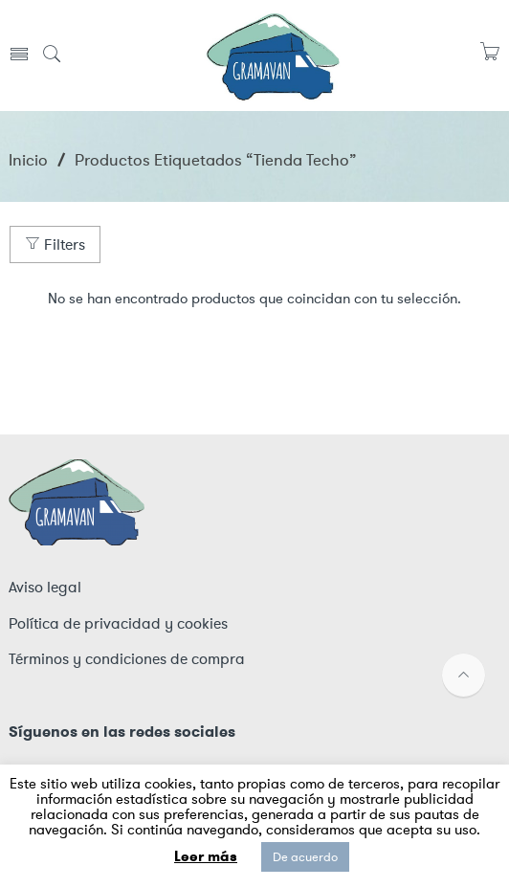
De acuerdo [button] (305, 857)
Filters (55, 244)
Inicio (28, 159)
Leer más (205, 856)
